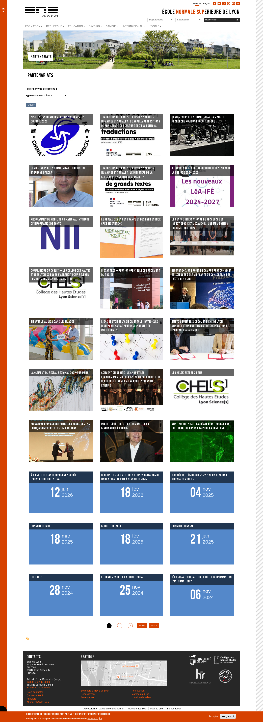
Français (197, 3)
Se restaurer (87, 697)
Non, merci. (228, 716)
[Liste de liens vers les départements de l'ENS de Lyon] (161, 20)
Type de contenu (34, 95)
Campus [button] (111, 26)
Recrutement (138, 690)
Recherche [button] (54, 26)
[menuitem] (196, 3)
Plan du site (156, 708)
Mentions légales (137, 708)
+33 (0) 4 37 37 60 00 (38, 682)
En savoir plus (95, 718)
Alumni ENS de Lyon (38, 702)
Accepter (213, 716)
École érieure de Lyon (201, 11)
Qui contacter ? (35, 695)
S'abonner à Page (27, 639)
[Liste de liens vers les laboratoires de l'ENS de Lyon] (189, 20)
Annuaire (31, 698)
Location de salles (141, 697)
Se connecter (174, 708)
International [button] (133, 26)
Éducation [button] (75, 26)
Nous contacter (35, 692)
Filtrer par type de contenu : (41, 88)
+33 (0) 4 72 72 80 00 (38, 687)
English (206, 3)
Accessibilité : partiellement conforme (104, 708)
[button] (3, 10)
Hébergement (88, 694)
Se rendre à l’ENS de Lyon (95, 690)
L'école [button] (154, 26)
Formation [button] (32, 26)
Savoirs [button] (94, 26)
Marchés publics (140, 694)
